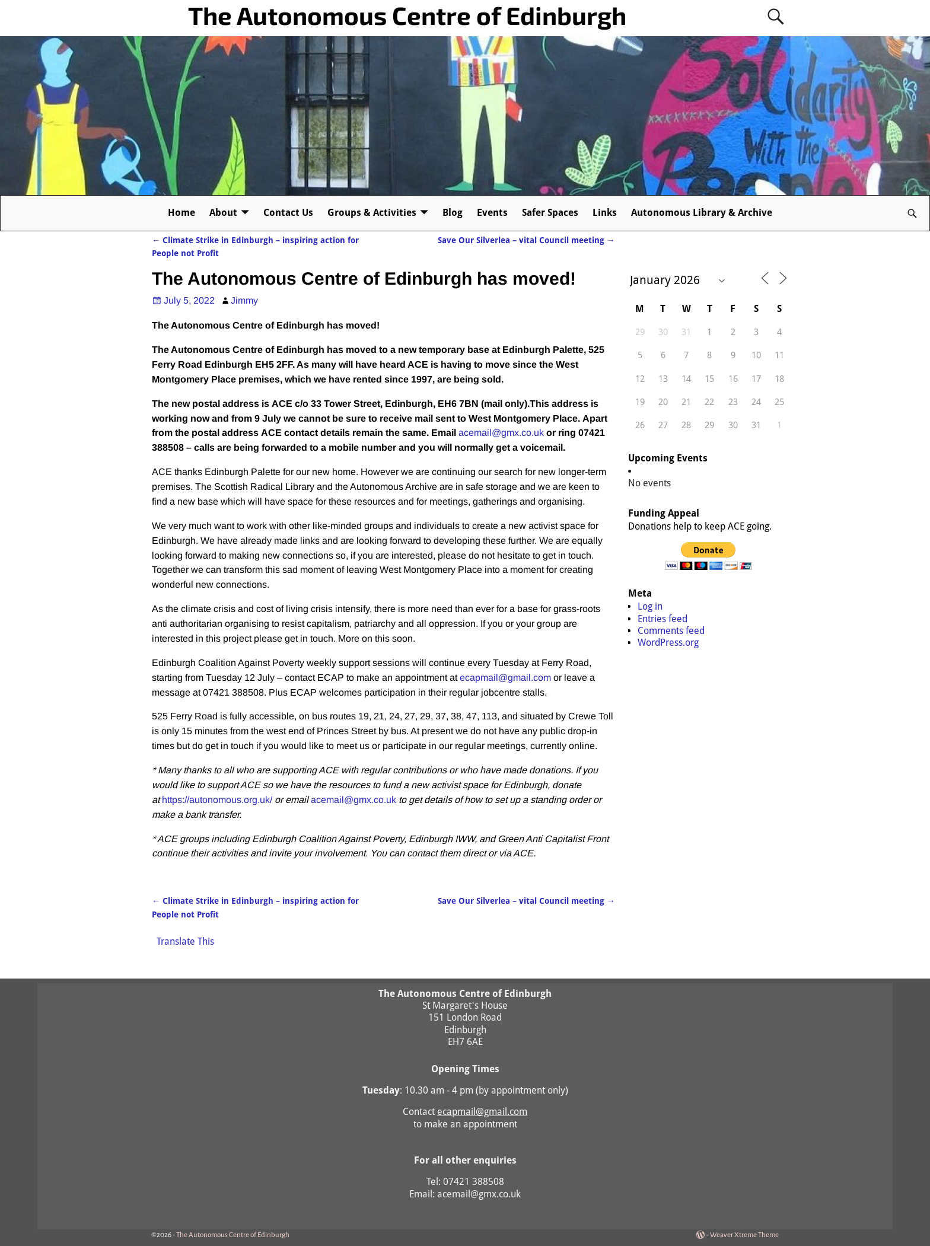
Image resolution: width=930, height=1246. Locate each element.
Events (492, 212)
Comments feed (671, 630)
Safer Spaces (550, 212)
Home (181, 212)
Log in (650, 606)
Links (605, 212)
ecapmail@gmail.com (505, 678)
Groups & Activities (371, 212)
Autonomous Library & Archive (701, 212)
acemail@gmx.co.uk (501, 433)
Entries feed (662, 618)
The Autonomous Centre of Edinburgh (407, 15)
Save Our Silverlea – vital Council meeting (526, 240)
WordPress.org (668, 642)
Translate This (185, 941)
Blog (452, 212)
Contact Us (288, 212)
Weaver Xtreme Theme (744, 1235)
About (223, 212)
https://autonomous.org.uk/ (217, 800)
